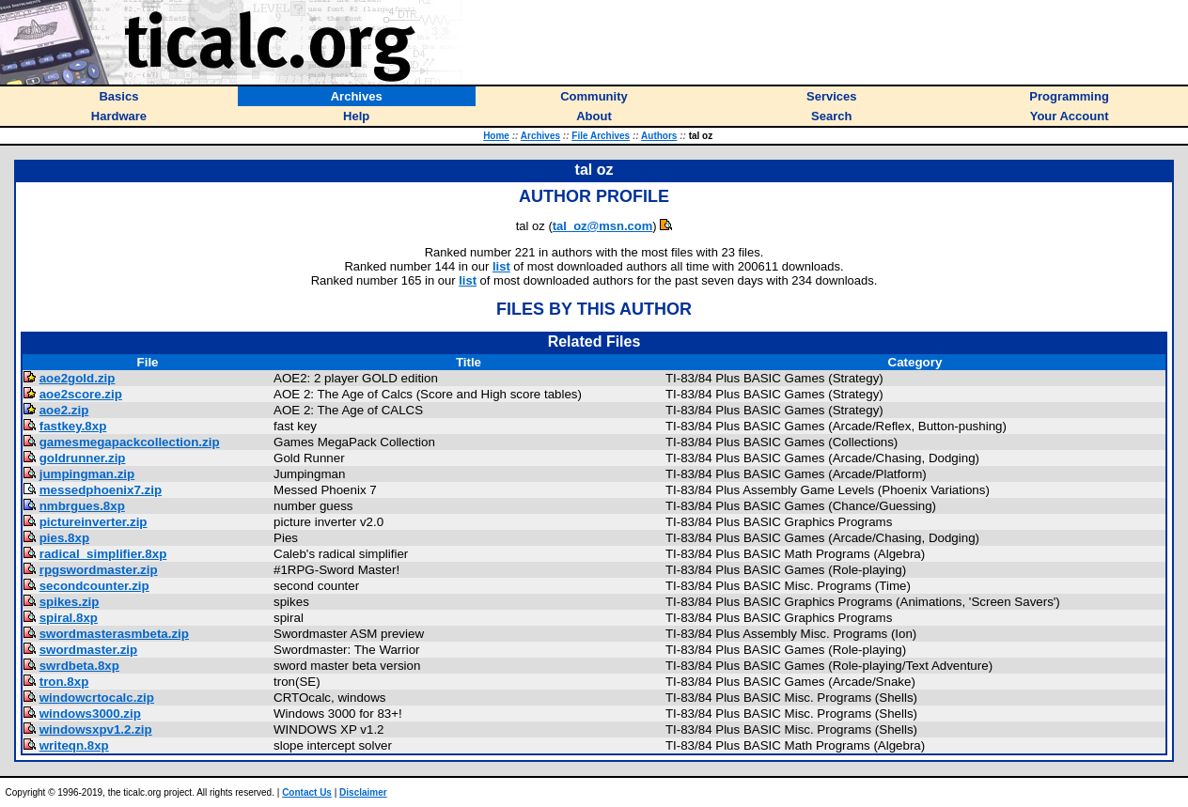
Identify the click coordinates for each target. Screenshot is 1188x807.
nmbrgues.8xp (82, 506)
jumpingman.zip (86, 474)
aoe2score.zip (80, 394)
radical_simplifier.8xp (103, 554)
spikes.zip (69, 602)
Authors (659, 136)
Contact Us (307, 792)
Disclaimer (363, 792)
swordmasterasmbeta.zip (114, 634)
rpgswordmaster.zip (98, 570)
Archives (540, 136)
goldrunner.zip (82, 458)
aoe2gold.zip (77, 378)
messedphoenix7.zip (100, 490)
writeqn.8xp (74, 745)
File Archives (600, 136)
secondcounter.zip (94, 586)
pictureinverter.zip (93, 522)
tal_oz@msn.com (603, 226)
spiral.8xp (68, 618)
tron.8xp (64, 682)
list (501, 266)
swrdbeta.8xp (79, 666)
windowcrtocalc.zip (96, 698)
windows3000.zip (90, 713)
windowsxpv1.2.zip (95, 729)
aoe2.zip (64, 410)
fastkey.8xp (73, 426)
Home (496, 136)
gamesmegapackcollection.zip (129, 442)
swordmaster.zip (88, 650)
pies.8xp (64, 538)
